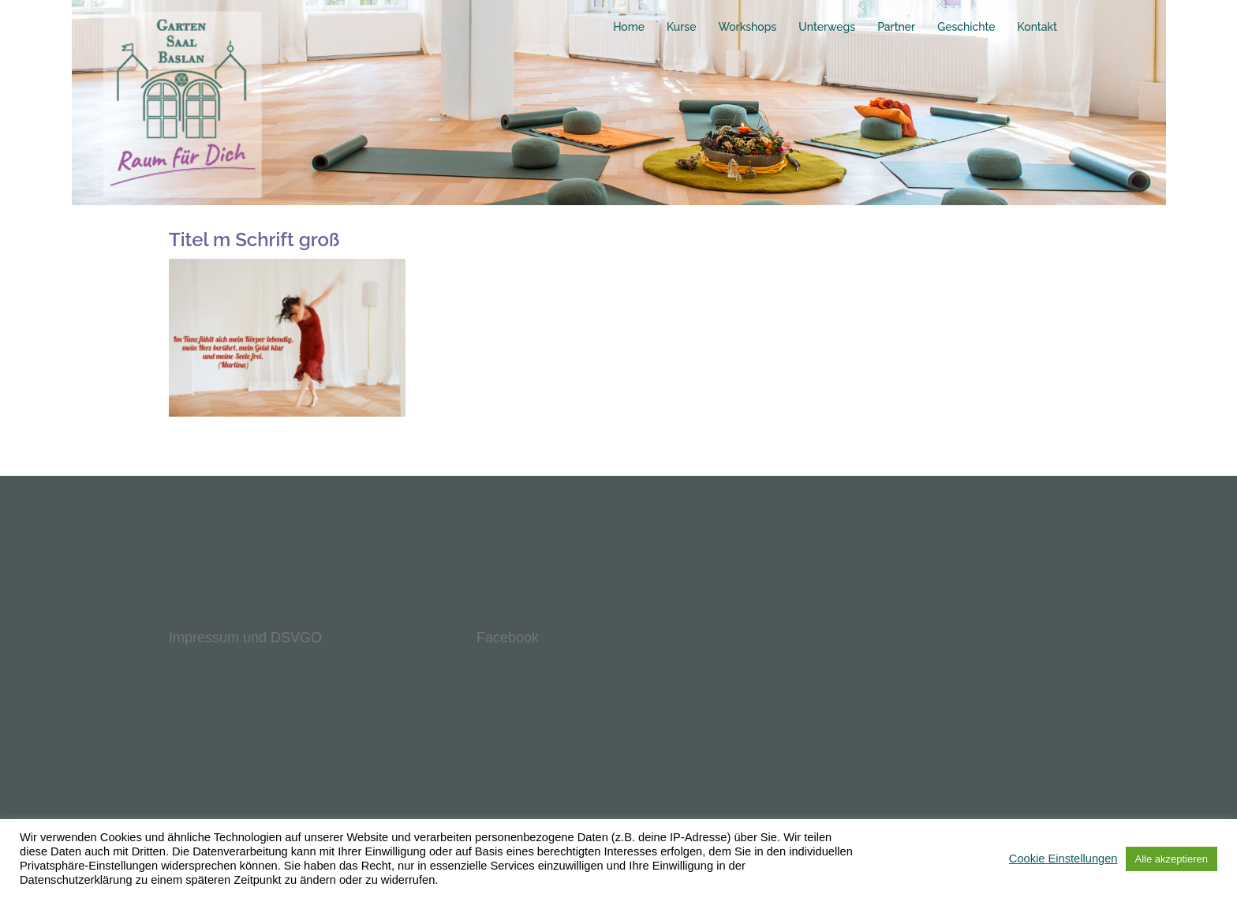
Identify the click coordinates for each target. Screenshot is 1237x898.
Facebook (507, 637)
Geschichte (966, 27)
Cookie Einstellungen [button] (1063, 858)
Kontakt (1037, 27)
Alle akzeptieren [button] (1172, 859)
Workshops (747, 27)
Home (629, 27)
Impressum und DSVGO (245, 637)
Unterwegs (826, 27)
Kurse (681, 27)
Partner (896, 27)
